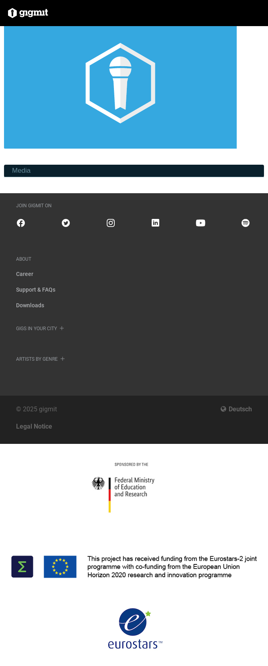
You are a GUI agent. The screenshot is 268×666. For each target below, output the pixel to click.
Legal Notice (34, 426)
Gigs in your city (36, 328)
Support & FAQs (35, 289)
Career (24, 274)
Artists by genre (37, 359)
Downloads (30, 305)
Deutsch (240, 409)
